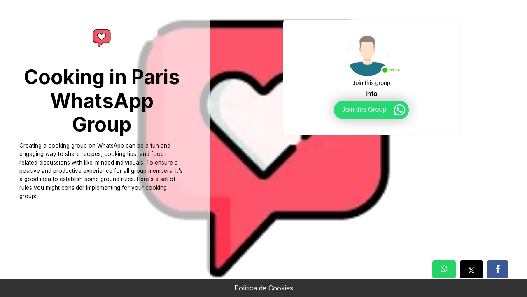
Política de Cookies (263, 288)
